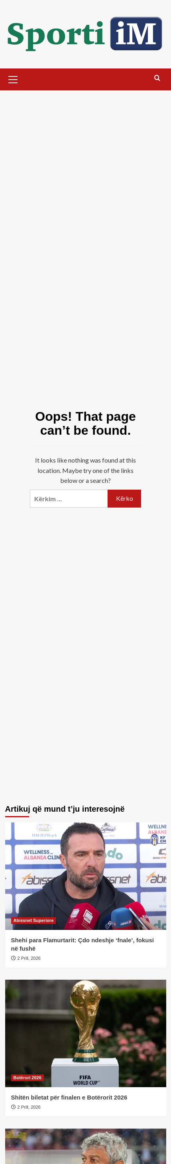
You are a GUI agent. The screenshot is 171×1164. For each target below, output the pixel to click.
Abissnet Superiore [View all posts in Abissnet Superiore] (34, 920)
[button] (13, 78)
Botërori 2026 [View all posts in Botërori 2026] (27, 1077)
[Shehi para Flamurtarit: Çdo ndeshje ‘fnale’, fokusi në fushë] (85, 876)
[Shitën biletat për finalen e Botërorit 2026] (85, 1033)
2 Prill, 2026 (29, 958)
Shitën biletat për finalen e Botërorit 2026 (69, 1097)
